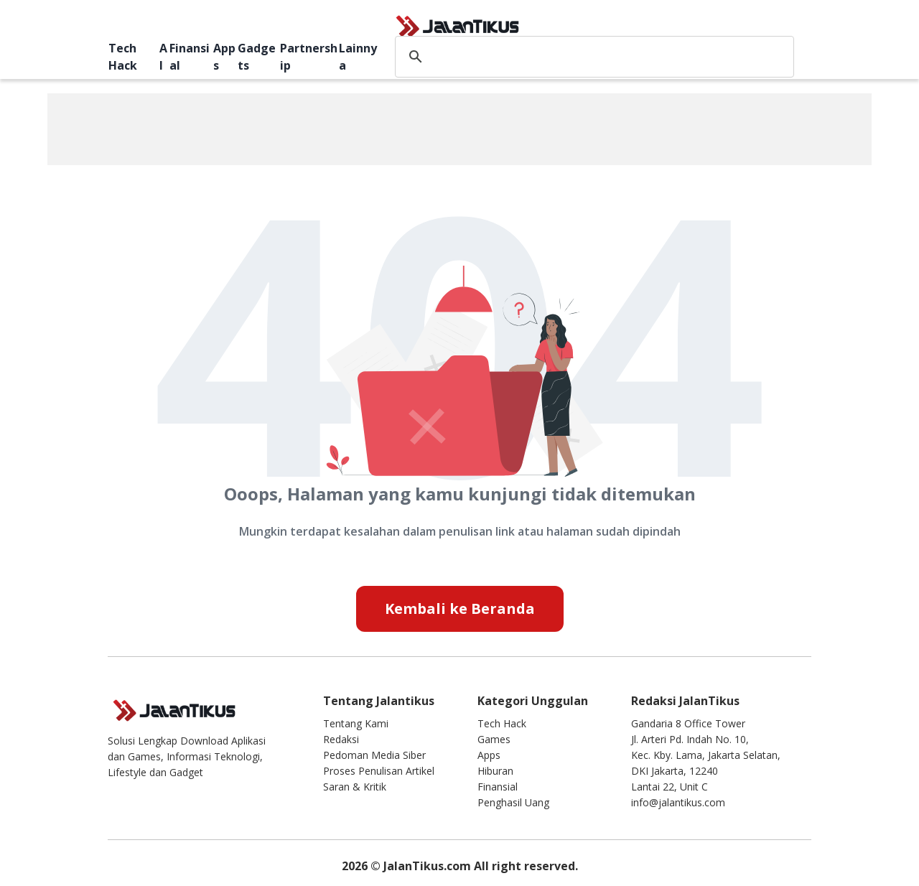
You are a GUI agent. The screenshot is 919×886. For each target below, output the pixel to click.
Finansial (189, 56)
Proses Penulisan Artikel (378, 771)
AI (163, 56)
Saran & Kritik (354, 786)
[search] (592, 56)
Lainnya (358, 56)
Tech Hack (122, 56)
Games (493, 739)
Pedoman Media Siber (374, 755)
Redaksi (341, 739)
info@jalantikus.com (678, 802)
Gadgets (257, 56)
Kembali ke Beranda (460, 608)
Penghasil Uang (513, 802)
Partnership (308, 56)
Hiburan (495, 771)
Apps (224, 56)
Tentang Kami (355, 723)
